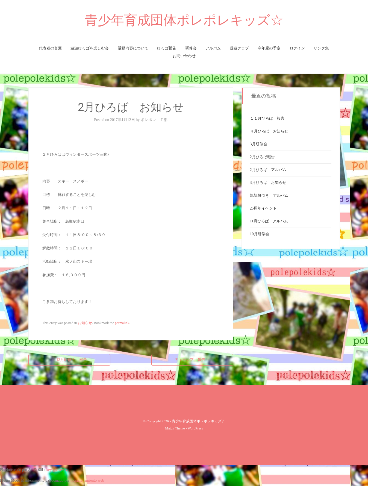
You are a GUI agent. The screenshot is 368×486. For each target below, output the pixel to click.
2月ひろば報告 (262, 157)
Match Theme (175, 428)
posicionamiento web (88, 480)
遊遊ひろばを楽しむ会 (89, 48)
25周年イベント (263, 208)
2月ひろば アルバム (268, 170)
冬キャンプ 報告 (192, 360)
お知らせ (85, 323)
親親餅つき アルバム (269, 195)
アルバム (213, 48)
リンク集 (321, 48)
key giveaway (56, 470)
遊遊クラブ (239, 48)
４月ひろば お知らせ (269, 131)
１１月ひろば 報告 (267, 118)
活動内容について (133, 48)
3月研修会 (258, 144)
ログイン (297, 48)
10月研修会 (259, 234)
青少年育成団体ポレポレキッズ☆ (184, 20)
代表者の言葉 (50, 48)
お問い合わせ (184, 56)
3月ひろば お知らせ (268, 183)
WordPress (195, 428)
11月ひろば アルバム (269, 221)
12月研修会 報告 (69, 360)
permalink (122, 323)
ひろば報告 (166, 48)
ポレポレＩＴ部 (154, 120)
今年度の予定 (269, 48)
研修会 (191, 48)
